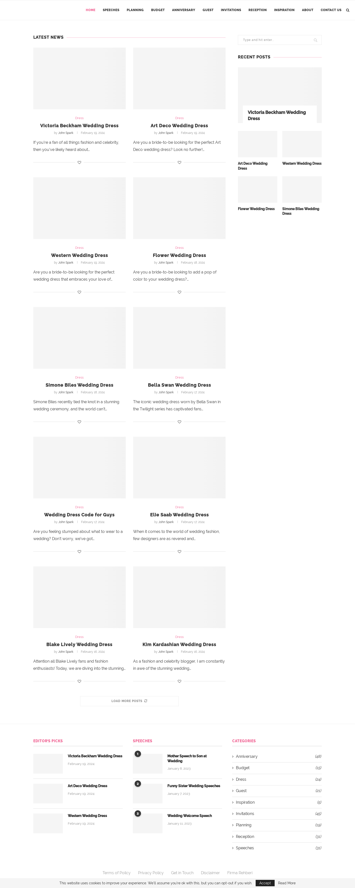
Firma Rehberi (239, 872)
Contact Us (331, 10)
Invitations (231, 10)
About (307, 10)
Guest (208, 10)
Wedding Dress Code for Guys (79, 514)
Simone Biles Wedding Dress (79, 385)
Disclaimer (210, 872)
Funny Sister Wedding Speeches (193, 786)
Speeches (111, 10)
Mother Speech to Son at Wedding (187, 758)
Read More (287, 883)
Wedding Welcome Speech (189, 816)
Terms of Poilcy (117, 872)
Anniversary (183, 10)
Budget (158, 10)
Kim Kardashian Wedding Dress (179, 644)
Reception (257, 10)
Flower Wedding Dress (179, 255)
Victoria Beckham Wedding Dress (79, 125)
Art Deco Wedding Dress (179, 125)
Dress (79, 118)
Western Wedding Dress (79, 255)
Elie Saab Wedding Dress (179, 514)
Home (90, 10)
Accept (265, 883)
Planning (135, 10)
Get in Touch (182, 872)
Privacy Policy (151, 872)
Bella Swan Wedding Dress (179, 385)
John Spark (65, 133)
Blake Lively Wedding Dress (79, 644)
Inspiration (284, 10)
